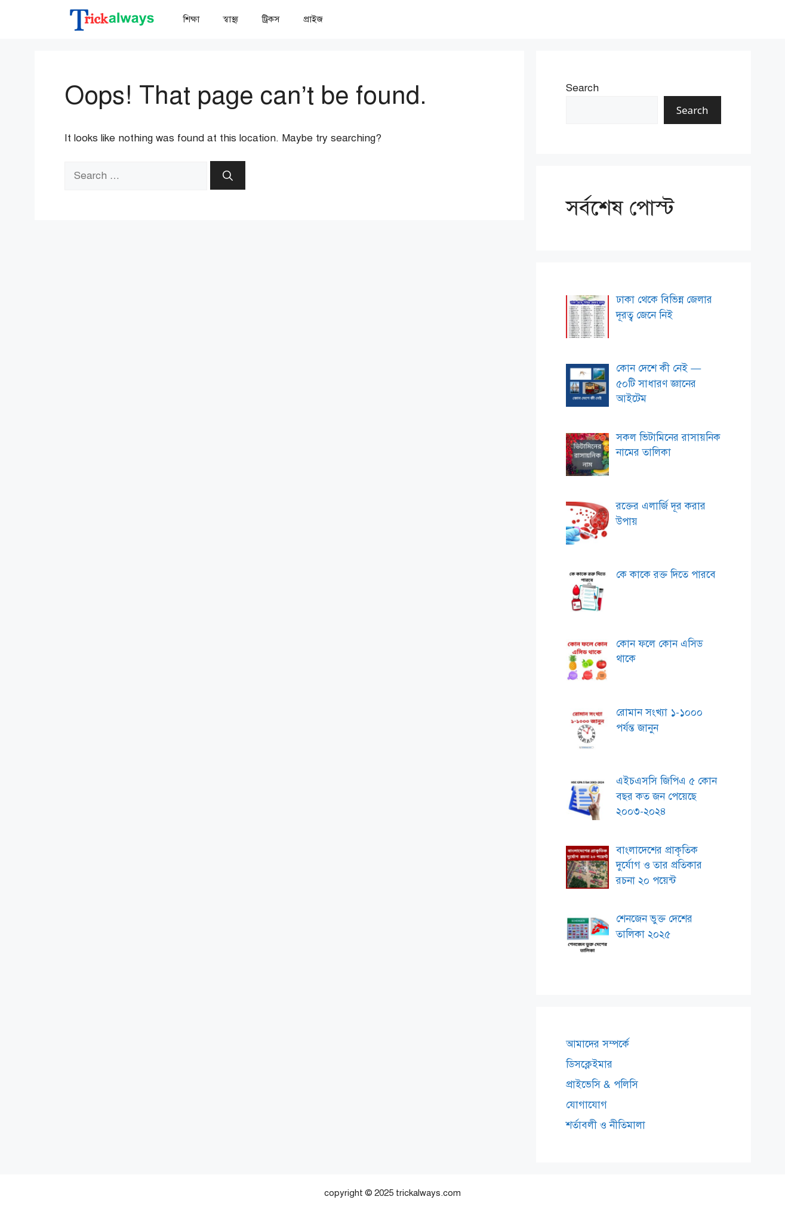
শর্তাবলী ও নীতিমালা (605, 1125)
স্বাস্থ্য (230, 19)
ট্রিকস (270, 19)
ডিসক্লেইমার (589, 1064)
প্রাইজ (313, 19)
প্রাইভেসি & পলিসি (602, 1084)
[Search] (227, 175)
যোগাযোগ (586, 1105)
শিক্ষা (191, 19)
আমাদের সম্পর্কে (597, 1044)
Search (582, 88)
